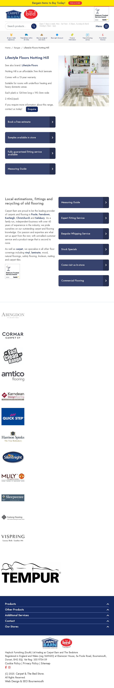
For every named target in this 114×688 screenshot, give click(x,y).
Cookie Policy (13, 663)
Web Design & (14, 681)
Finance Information (72, 39)
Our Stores (11, 627)
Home (7, 47)
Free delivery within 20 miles (26, 39)
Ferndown (44, 214)
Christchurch (23, 218)
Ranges (17, 47)
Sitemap (45, 663)
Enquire (32, 109)
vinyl (27, 252)
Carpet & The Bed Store (30, 674)
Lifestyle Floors (30, 65)
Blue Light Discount (57, 38)
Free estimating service (87, 39)
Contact (10, 621)
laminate (36, 252)
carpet (19, 249)
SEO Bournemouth (33, 681)
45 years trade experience (11, 39)
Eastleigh (10, 218)
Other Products (14, 610)
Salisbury (40, 218)
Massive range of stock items (42, 39)
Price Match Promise (102, 39)
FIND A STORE (75, 3)
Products (10, 604)
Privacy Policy (31, 663)
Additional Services (17, 615)
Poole (34, 214)
